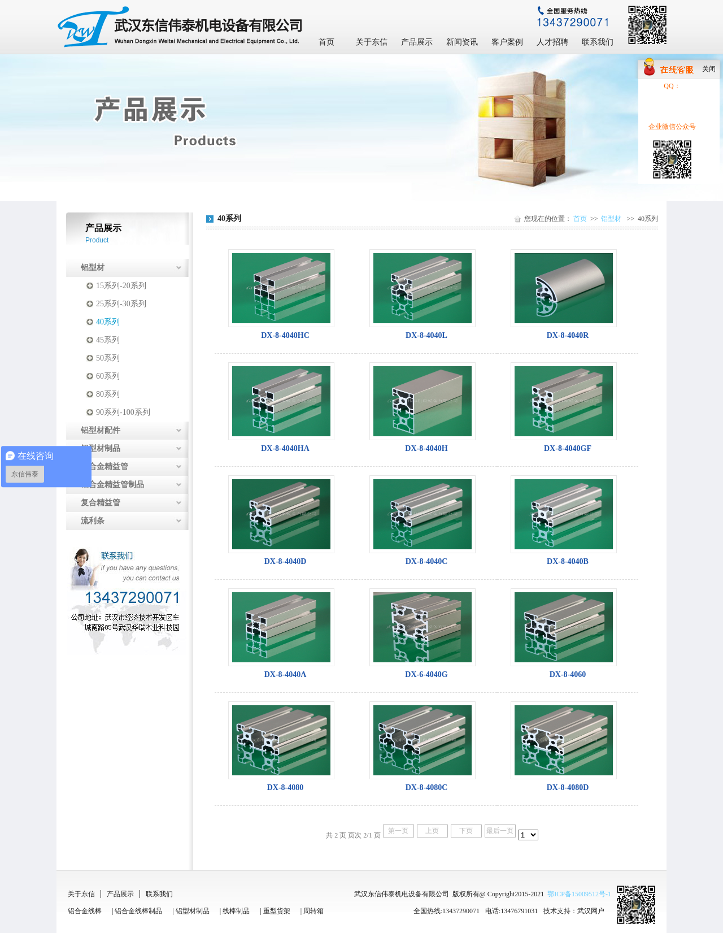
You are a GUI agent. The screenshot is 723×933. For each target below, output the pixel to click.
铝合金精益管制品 (112, 484)
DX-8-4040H (426, 448)
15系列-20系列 (121, 285)
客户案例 (507, 42)
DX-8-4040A (285, 674)
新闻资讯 (462, 42)
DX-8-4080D (568, 787)
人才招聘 (552, 42)
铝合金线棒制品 (138, 911)
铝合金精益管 (104, 466)
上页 (432, 831)
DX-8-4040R (568, 335)
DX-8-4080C (427, 787)
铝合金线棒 (85, 911)
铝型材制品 (100, 448)
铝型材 (92, 267)
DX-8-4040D (285, 561)
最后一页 (499, 831)
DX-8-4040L (426, 335)
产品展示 (417, 42)
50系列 (108, 358)
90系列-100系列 (123, 412)
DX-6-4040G (426, 674)
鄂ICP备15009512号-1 (579, 894)
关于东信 (371, 42)
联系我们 (597, 42)
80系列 (108, 394)
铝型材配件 (100, 430)
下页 (466, 831)
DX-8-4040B (568, 561)
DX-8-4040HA (285, 448)
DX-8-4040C (427, 561)
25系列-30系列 (121, 304)
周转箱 (313, 911)
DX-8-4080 (285, 787)
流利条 (92, 521)
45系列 (108, 340)
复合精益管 (100, 502)
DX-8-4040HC (285, 335)
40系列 (108, 322)
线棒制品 (236, 911)
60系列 (108, 376)
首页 (326, 42)
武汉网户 (590, 911)
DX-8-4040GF (567, 448)
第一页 (398, 831)
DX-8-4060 (568, 674)
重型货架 (276, 911)
